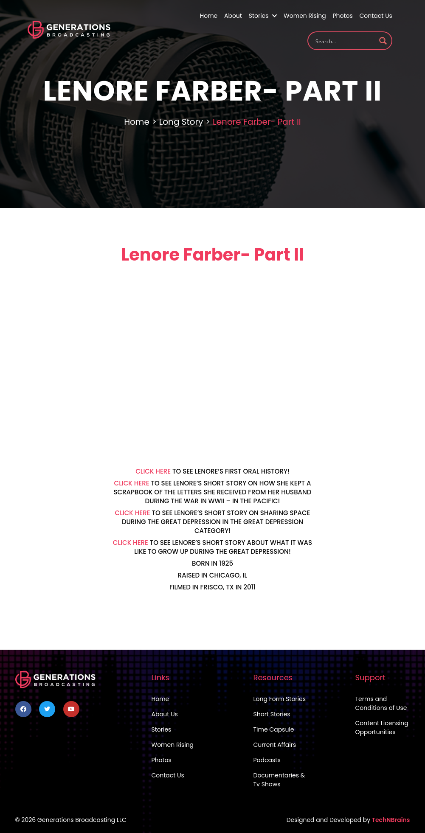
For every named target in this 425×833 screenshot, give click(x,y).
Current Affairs (274, 744)
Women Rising (305, 15)
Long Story (181, 122)
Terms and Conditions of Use (381, 703)
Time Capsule (273, 729)
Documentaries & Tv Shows (279, 779)
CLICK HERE (153, 471)
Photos (342, 15)
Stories (263, 15)
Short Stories (271, 714)
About (233, 15)
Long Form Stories (279, 699)
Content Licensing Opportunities (381, 727)
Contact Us (376, 15)
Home (209, 15)
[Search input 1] (344, 40)
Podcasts (267, 760)
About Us (165, 714)
